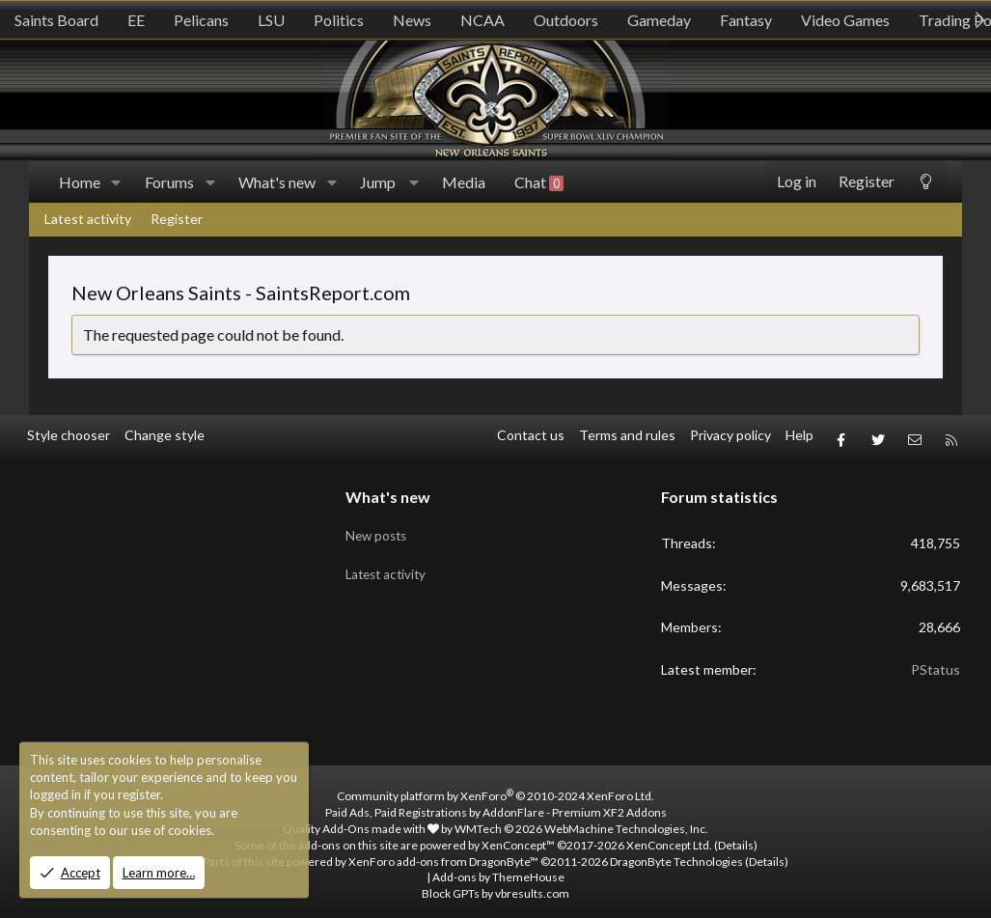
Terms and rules (627, 435)
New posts (378, 523)
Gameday (659, 20)
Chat (539, 182)
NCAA (482, 20)
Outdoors (566, 20)
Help (799, 435)
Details (736, 837)
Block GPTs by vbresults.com (495, 885)
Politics (339, 20)
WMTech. (581, 821)
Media (463, 182)
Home (79, 182)
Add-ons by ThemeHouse (498, 870)
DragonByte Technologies (676, 854)
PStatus (935, 662)
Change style (164, 435)
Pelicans (201, 20)
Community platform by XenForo (495, 789)
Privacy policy (730, 435)
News (412, 20)
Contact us (530, 435)
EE (136, 20)
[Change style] (926, 182)
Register (177, 218)
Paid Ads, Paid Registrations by (496, 804)
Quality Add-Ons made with (361, 821)
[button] (116, 182)
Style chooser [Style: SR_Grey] (68, 435)
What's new (277, 182)
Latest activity (87, 218)
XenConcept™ (518, 837)
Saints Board (56, 20)
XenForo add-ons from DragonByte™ (443, 854)
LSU (271, 20)
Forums (169, 182)
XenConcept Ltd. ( (672, 837)
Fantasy (746, 20)
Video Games (845, 20)
